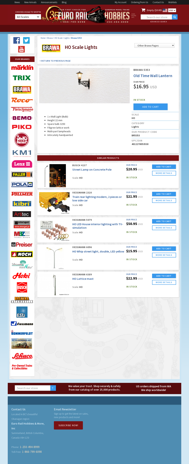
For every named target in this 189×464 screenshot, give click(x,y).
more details (164, 173)
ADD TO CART (163, 166)
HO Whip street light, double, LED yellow (98, 251)
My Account (120, 2)
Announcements (49, 2)
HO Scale (58, 38)
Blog (64, 2)
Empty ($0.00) (154, 10)
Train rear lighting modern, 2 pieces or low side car (97, 198)
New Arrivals (30, 2)
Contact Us (158, 2)
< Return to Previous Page (55, 60)
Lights (66, 38)
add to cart (150, 106)
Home (43, 38)
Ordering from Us (139, 2)
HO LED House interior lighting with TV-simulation (97, 225)
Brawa (50, 38)
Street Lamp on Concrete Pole (91, 169)
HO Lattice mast (83, 279)
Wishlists (172, 2)
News (17, 2)
